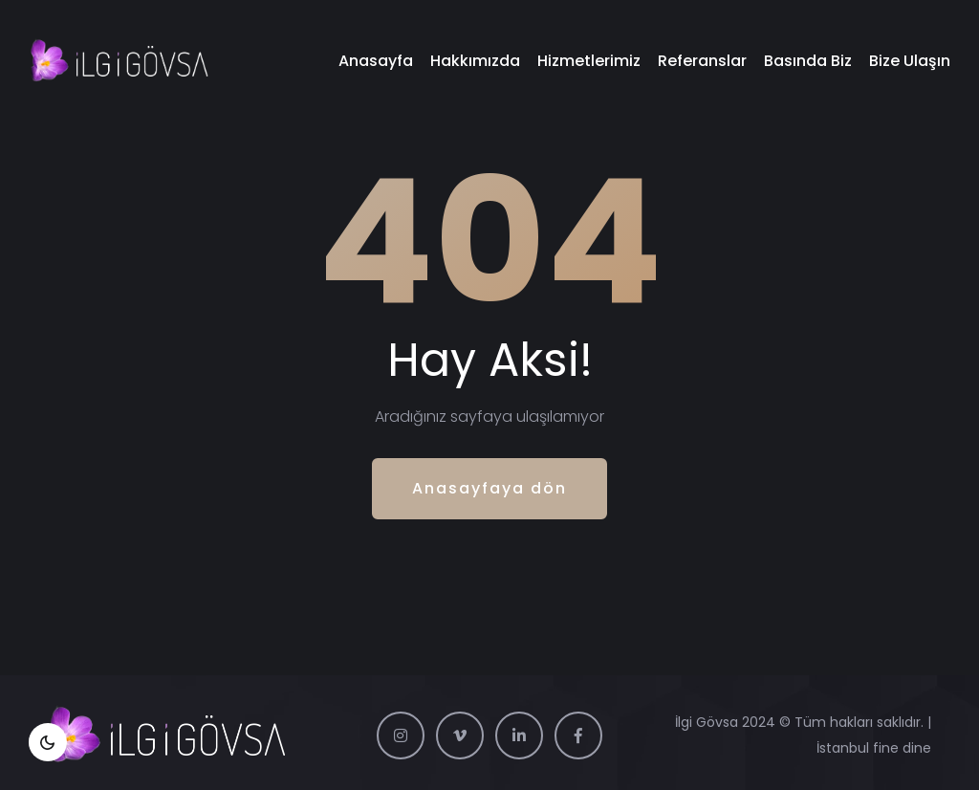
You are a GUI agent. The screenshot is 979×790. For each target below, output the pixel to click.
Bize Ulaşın (909, 61)
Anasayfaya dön (489, 488)
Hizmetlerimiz (589, 61)
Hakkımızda (475, 61)
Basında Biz (808, 61)
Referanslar (702, 61)
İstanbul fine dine (873, 747)
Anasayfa (375, 61)
